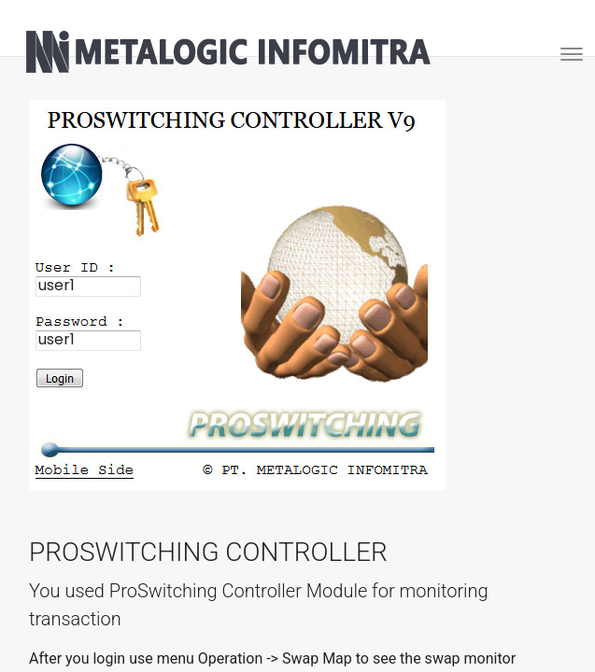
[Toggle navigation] (565, 51)
